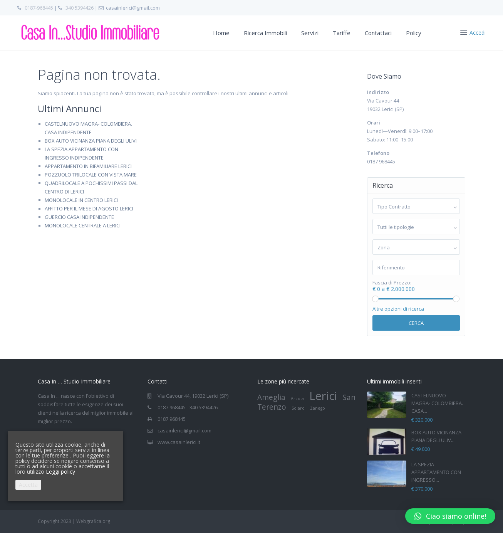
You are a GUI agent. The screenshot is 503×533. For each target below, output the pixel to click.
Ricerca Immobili (265, 33)
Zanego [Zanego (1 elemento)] (317, 408)
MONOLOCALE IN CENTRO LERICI (81, 200)
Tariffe (341, 33)
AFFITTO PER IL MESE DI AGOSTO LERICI (89, 208)
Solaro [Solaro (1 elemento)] (298, 408)
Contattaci (378, 33)
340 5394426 (79, 7)
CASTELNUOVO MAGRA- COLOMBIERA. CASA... (437, 403)
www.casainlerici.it (179, 442)
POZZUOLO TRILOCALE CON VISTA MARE (91, 174)
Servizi (310, 33)
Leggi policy (60, 471)
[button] (450, 516)
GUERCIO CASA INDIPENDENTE (79, 217)
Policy (413, 33)
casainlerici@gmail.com (184, 430)
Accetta (28, 484)
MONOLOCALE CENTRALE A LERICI (83, 225)
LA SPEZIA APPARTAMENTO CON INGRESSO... (436, 472)
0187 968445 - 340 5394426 (188, 407)
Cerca (416, 322)
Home (221, 33)
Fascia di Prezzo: (391, 282)
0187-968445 (39, 7)
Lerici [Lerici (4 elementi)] (323, 396)
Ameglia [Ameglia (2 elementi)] (271, 397)
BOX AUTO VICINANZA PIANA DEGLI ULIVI (91, 140)
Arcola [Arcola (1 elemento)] (297, 398)
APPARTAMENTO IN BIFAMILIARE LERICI (88, 166)
